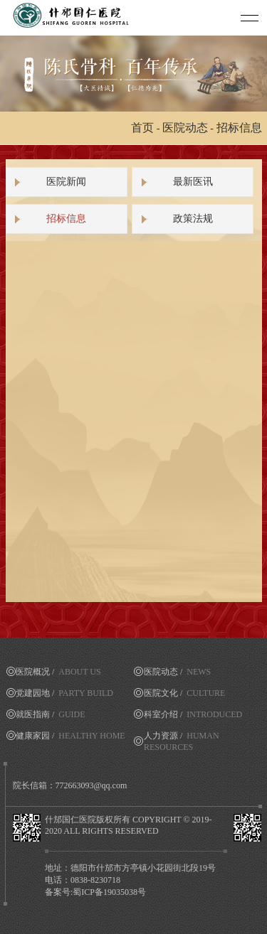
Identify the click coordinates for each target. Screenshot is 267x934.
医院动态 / (177, 672)
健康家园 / (70, 736)
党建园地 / (64, 693)
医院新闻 (66, 181)
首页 (142, 128)
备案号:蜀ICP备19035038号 (95, 892)
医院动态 (185, 128)
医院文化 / (185, 693)
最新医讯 (193, 181)
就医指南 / (50, 714)
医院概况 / (58, 672)
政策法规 (193, 218)
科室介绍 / (193, 714)
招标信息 (239, 128)
